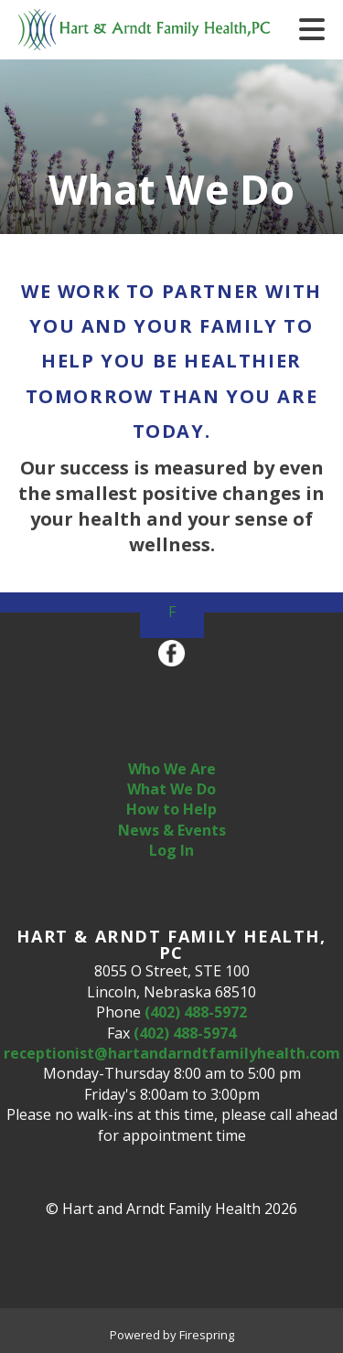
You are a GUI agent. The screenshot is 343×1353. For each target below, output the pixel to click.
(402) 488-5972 (196, 1012)
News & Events (172, 830)
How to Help (171, 809)
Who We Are (172, 769)
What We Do (171, 789)
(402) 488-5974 (185, 1033)
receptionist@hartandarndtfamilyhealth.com (172, 1053)
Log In (171, 850)
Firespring (206, 1334)
